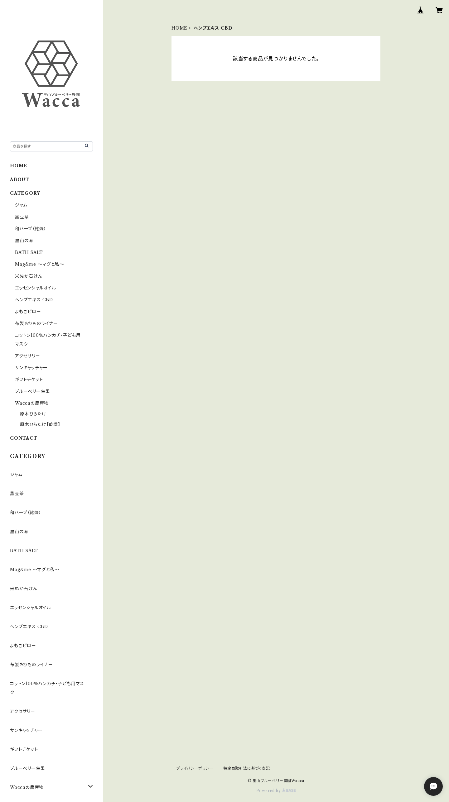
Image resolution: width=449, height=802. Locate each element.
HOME (179, 28)
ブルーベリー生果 (32, 391)
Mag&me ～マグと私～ (39, 264)
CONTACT (23, 438)
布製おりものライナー (36, 323)
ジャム (21, 205)
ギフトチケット (29, 379)
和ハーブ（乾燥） (30, 229)
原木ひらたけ (33, 414)
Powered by (276, 790)
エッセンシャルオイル (35, 288)
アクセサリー (27, 356)
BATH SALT (29, 252)
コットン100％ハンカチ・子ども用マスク (47, 688)
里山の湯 (24, 240)
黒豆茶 (22, 217)
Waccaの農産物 (32, 403)
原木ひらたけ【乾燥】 (40, 424)
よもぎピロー (28, 311)
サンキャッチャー (31, 367)
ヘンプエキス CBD (34, 300)
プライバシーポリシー (194, 768)
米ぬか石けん (28, 276)
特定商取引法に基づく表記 (246, 768)
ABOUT (19, 179)
